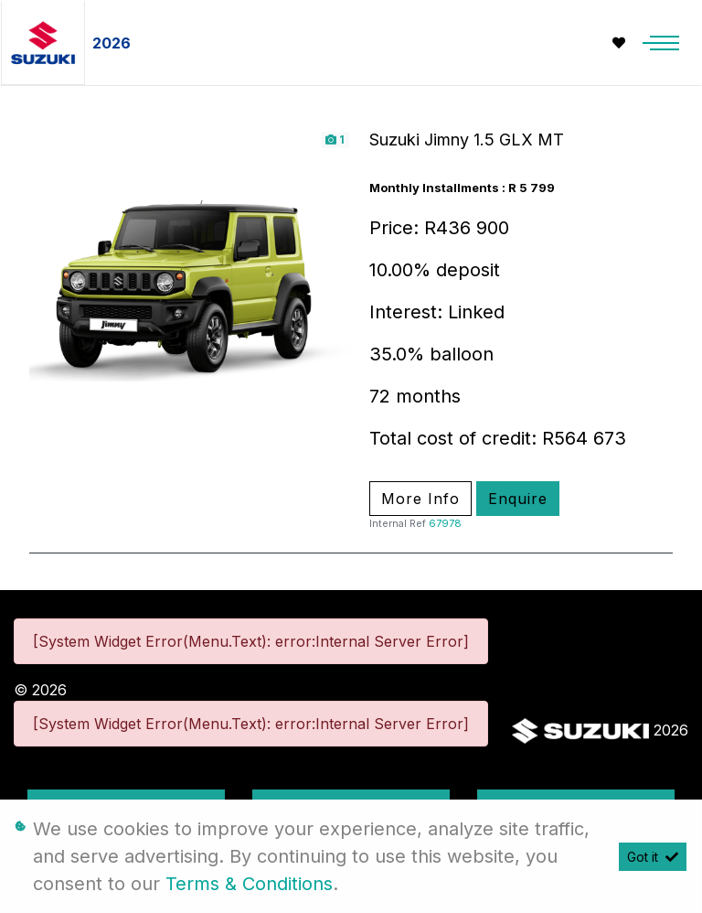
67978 (445, 523)
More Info (420, 498)
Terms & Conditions (249, 884)
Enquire (518, 498)
